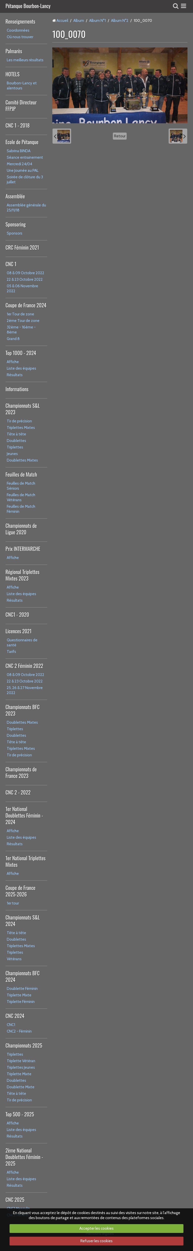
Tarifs (11, 651)
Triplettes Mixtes (21, 427)
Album (78, 20)
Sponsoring (16, 224)
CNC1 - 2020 (17, 614)
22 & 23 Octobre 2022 (25, 279)
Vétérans (14, 959)
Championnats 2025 (24, 1045)
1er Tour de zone (20, 314)
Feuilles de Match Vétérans (21, 497)
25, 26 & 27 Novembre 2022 (25, 690)
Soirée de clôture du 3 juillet (25, 179)
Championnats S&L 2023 (23, 409)
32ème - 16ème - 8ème (21, 329)
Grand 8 (13, 338)
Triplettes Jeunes (21, 1067)
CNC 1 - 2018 (18, 125)
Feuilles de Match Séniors (21, 486)
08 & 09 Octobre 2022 (25, 273)
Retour (119, 136)
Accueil (62, 20)
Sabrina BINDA (18, 151)
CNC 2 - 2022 (18, 792)
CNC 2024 (15, 1015)
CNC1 (11, 1024)
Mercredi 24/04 (19, 164)
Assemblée (15, 196)
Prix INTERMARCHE (23, 548)
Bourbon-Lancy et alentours (22, 85)
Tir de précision (19, 421)
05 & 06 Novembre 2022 (22, 288)
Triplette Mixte (19, 995)
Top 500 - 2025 (20, 1114)
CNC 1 (11, 264)
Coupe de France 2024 (26, 305)
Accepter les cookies (96, 1228)
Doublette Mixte (20, 1087)
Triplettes (15, 447)
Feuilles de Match (21, 474)
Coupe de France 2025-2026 (20, 891)
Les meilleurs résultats (25, 60)
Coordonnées (18, 30)
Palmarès (14, 51)
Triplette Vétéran (21, 1061)
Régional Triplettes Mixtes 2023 (22, 575)
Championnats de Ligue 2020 (21, 529)
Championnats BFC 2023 (23, 710)
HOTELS (13, 74)
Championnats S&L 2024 (23, 921)
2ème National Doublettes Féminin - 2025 (24, 1157)
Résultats (15, 375)
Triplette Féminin (21, 1001)
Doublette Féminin (22, 988)
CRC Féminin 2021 (22, 247)
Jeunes (12, 453)
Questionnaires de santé (22, 642)
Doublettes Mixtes (22, 460)
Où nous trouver (20, 37)
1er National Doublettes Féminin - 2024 (24, 815)
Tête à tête (16, 434)
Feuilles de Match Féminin (21, 509)
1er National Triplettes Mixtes (25, 861)
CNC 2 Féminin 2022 (24, 665)
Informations (17, 389)
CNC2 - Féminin (19, 1031)
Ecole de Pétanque (22, 142)
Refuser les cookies (96, 1241)
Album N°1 (97, 20)
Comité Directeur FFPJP (21, 105)
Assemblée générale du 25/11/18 (26, 207)
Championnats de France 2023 (21, 772)
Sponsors (14, 233)
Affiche (13, 362)
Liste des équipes (21, 368)
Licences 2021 (18, 631)
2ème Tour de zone (23, 320)
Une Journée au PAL (22, 170)
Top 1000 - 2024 (21, 353)
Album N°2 (119, 20)
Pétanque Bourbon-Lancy (28, 6)
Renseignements (20, 21)
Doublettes (16, 440)
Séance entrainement (25, 157)
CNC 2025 (15, 1199)
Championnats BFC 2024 (23, 976)
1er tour (13, 903)
